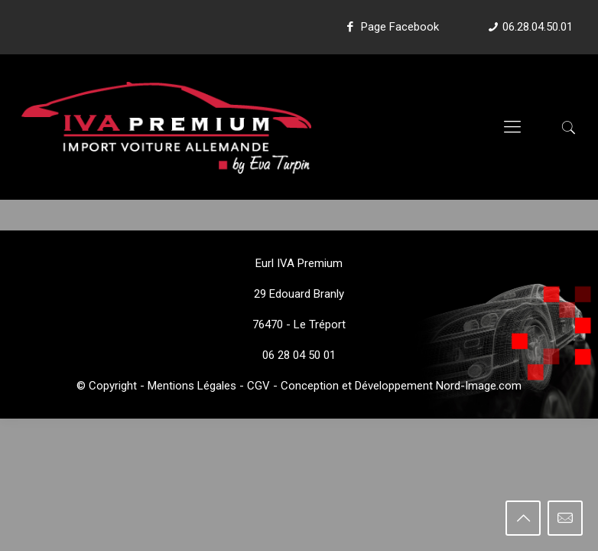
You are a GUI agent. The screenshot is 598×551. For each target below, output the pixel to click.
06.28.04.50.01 (537, 27)
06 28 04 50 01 (299, 355)
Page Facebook (390, 27)
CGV (258, 386)
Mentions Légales (192, 386)
